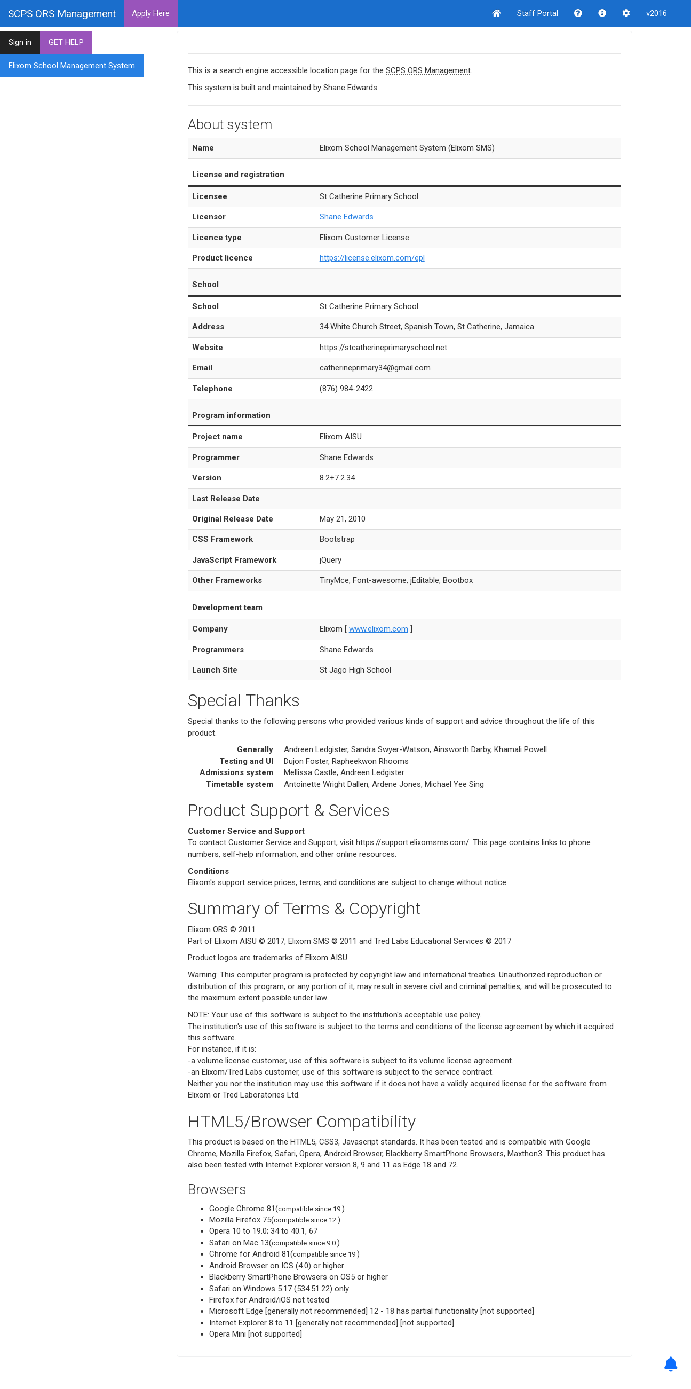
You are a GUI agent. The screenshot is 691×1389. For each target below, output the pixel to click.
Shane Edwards (347, 217)
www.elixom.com (378, 629)
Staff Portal (537, 13)
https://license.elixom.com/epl (372, 258)
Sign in (20, 42)
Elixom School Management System (72, 65)
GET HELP (66, 42)
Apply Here (151, 13)
